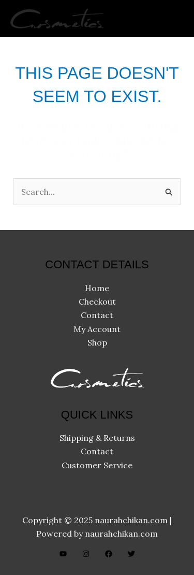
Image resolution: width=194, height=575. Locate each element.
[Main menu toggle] (173, 18)
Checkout (97, 301)
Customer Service (97, 465)
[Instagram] (85, 553)
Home (97, 288)
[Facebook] (108, 553)
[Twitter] (131, 553)
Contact (97, 315)
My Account (97, 329)
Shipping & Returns (97, 438)
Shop (97, 342)
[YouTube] (63, 553)
